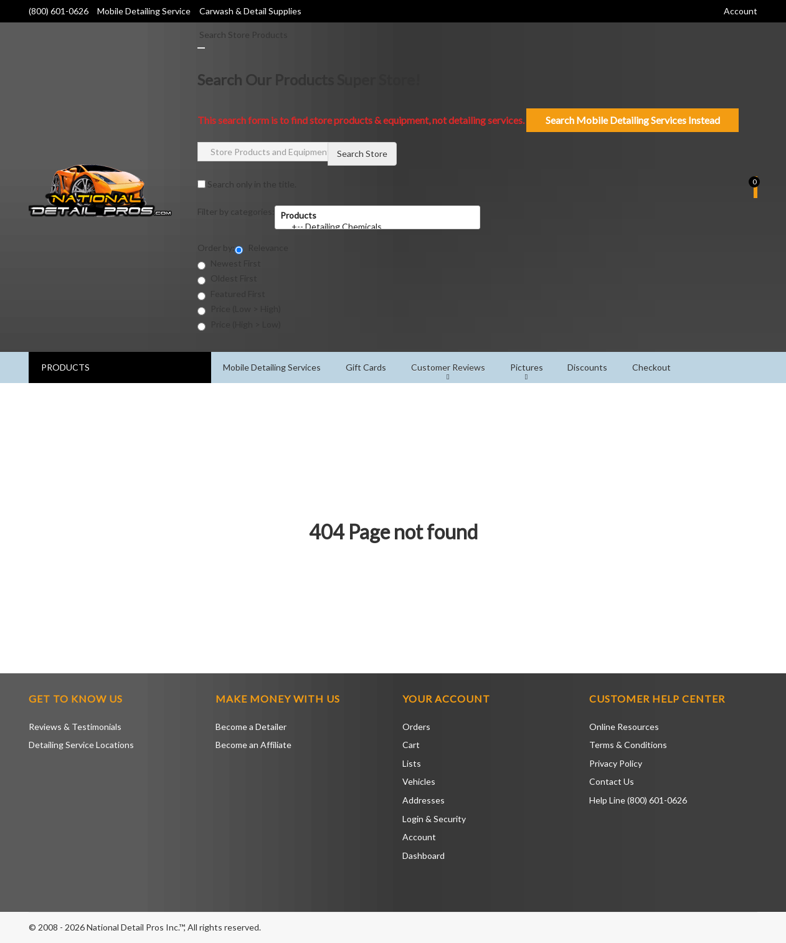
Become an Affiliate (253, 744)
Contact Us (611, 781)
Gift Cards (366, 367)
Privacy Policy (615, 763)
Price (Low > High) (239, 309)
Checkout (652, 367)
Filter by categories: (236, 211)
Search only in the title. (246, 184)
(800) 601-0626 (58, 11)
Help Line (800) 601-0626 (638, 800)
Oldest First (227, 279)
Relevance (261, 248)
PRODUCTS (65, 367)
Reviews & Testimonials (75, 726)
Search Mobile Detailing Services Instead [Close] (633, 120)
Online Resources (624, 726)
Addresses (423, 800)
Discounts (588, 367)
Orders (416, 726)
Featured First (231, 294)
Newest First (229, 264)
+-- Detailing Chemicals (377, 226)
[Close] (201, 48)
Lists (411, 763)
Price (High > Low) (239, 325)
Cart (411, 744)
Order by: (216, 247)
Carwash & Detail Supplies (250, 11)
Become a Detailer (250, 726)
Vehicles (418, 781)
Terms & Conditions (628, 744)
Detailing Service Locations (81, 744)
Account (419, 837)
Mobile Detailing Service (144, 11)
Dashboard (423, 855)
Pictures (527, 367)
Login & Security (434, 818)
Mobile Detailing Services (272, 367)
